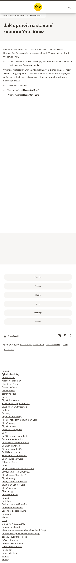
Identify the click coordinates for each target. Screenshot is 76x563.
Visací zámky (8, 390)
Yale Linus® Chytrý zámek (14, 406)
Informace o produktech (13, 543)
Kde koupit (7, 549)
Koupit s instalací (10, 553)
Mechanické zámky (11, 380)
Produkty (6, 371)
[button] (36, 15)
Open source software (12, 458)
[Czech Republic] (11, 335)
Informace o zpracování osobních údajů (21, 533)
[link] (16, 15)
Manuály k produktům (12, 449)
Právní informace (10, 540)
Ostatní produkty (10, 494)
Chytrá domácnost (11, 400)
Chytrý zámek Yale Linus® (14, 475)
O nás (4, 520)
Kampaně (6, 514)
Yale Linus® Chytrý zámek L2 (16, 403)
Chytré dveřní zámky (11, 416)
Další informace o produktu (15, 436)
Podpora (6, 410)
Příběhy (5, 559)
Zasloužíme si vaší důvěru (14, 504)
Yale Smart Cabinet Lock (13, 484)
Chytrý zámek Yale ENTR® (14, 481)
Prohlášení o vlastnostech (14, 455)
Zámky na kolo (9, 393)
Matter (5, 517)
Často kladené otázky (12, 439)
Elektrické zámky (10, 384)
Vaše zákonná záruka (12, 546)
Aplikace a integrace (12, 429)
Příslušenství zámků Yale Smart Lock (19, 419)
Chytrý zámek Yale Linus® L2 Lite (18, 468)
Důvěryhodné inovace (12, 507)
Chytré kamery (9, 426)
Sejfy (4, 397)
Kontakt (5, 497)
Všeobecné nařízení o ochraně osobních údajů (24, 530)
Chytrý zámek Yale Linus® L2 (16, 471)
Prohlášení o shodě (11, 452)
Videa (4, 465)
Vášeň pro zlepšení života (14, 510)
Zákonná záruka (9, 462)
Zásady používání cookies (14, 536)
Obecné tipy (7, 491)
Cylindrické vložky (10, 374)
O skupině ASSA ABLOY (13, 523)
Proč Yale (6, 501)
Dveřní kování (8, 377)
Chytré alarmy (8, 423)
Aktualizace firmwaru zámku (15, 442)
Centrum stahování (11, 445)
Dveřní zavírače (9, 387)
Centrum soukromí (11, 527)
